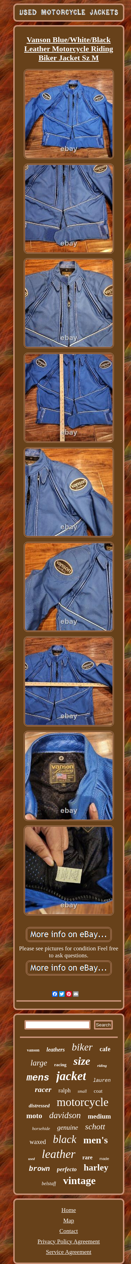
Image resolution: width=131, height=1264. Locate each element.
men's (95, 1140)
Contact (68, 1231)
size (81, 1061)
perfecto (67, 1169)
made (104, 1159)
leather (58, 1153)
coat (98, 1091)
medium (99, 1116)
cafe (105, 1049)
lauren (101, 1080)
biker (82, 1047)
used (31, 1159)
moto (34, 1116)
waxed (37, 1141)
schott (95, 1126)
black (64, 1139)
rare (87, 1157)
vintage (79, 1180)
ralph (64, 1090)
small (82, 1091)
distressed (39, 1105)
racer (43, 1089)
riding (102, 1065)
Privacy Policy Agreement (68, 1241)
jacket (71, 1076)
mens (38, 1078)
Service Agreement (69, 1252)
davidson (65, 1115)
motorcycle (82, 1102)
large (38, 1063)
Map (68, 1220)
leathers (55, 1050)
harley (95, 1167)
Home (68, 1210)
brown (39, 1169)
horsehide (41, 1128)
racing (60, 1064)
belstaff (49, 1183)
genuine (67, 1127)
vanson (33, 1050)
